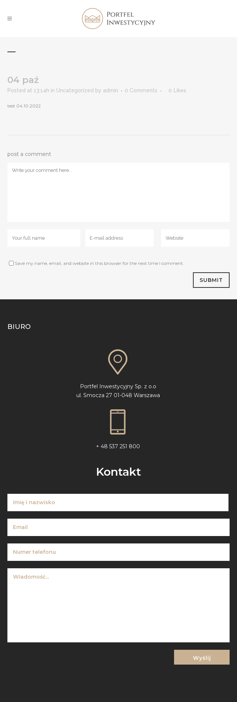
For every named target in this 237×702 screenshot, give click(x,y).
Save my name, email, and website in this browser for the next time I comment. (99, 263)
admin (110, 90)
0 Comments (141, 90)
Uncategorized (75, 90)
